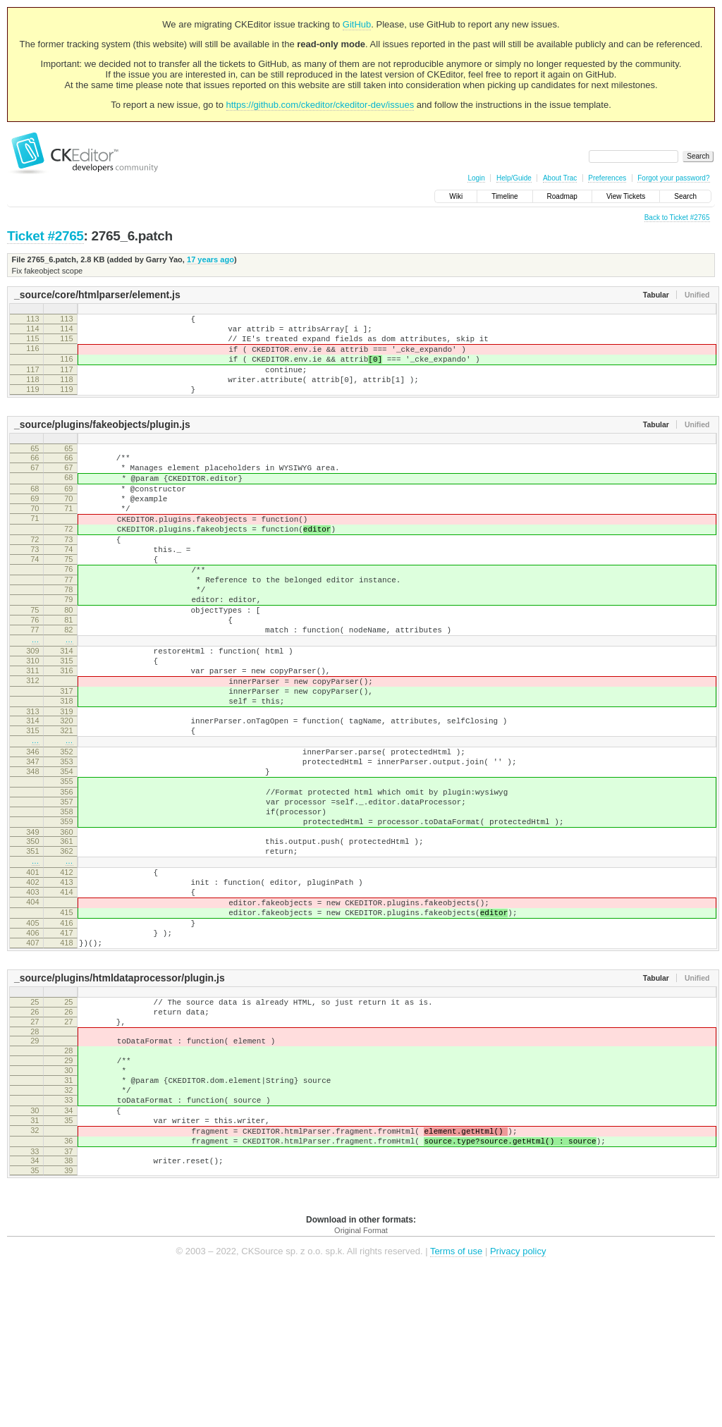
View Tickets (625, 196)
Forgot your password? (673, 178)
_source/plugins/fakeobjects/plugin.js (102, 443)
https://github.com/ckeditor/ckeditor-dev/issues (320, 104)
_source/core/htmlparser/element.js (97, 294)
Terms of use (456, 1405)
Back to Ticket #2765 (677, 217)
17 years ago (210, 259)
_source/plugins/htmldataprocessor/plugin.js (119, 1098)
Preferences (607, 178)
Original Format (361, 1384)
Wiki (456, 196)
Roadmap (562, 196)
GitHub (357, 24)
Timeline (504, 196)
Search (685, 196)
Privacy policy (518, 1405)
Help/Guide (514, 178)
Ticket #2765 (45, 235)
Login (475, 178)
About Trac (560, 178)
